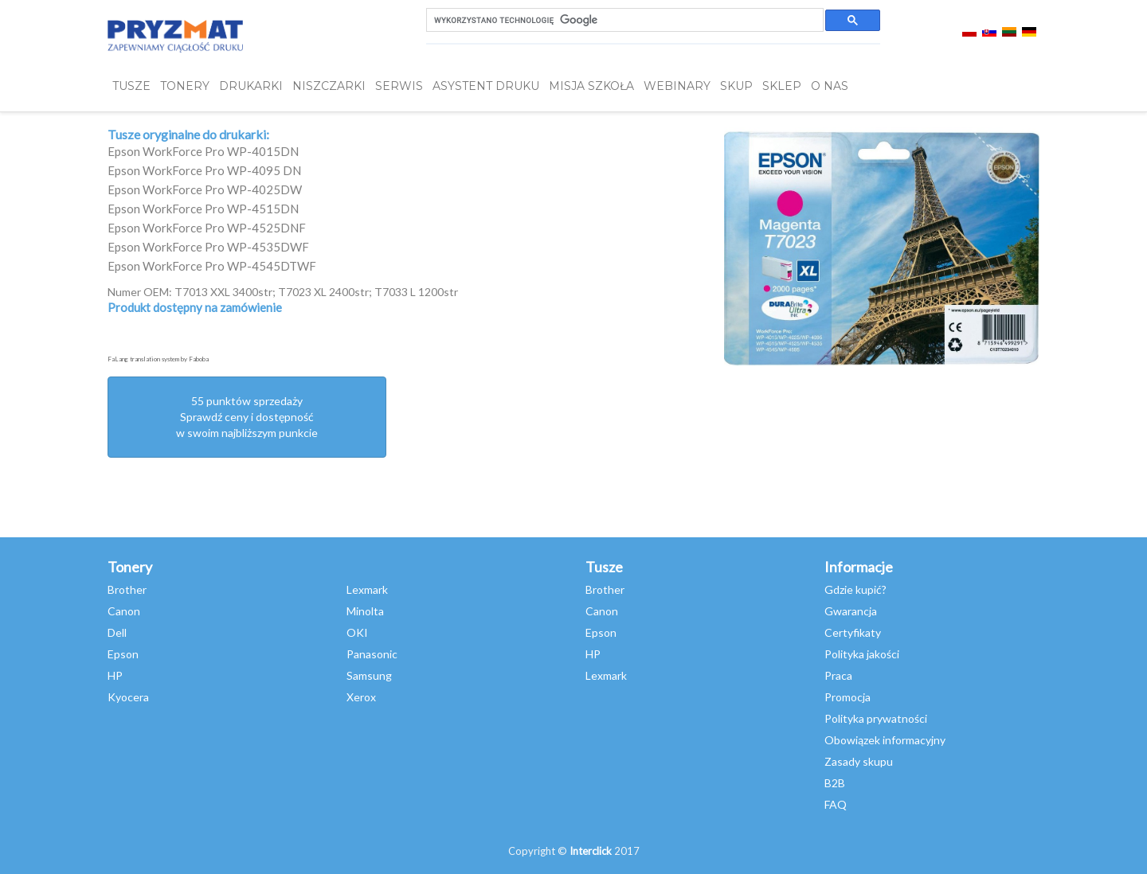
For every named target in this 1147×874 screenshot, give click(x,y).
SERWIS (399, 86)
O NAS (829, 86)
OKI (357, 632)
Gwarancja (850, 611)
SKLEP (781, 86)
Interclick (591, 851)
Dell (117, 632)
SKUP (736, 86)
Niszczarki (329, 86)
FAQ (835, 804)
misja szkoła (591, 86)
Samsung (369, 675)
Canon (124, 611)
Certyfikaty (852, 632)
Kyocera (128, 697)
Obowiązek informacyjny (884, 740)
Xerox (361, 697)
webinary (677, 86)
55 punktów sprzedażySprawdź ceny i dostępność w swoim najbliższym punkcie (247, 416)
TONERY (184, 86)
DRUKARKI (251, 86)
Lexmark (367, 589)
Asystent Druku (486, 86)
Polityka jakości (861, 654)
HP (115, 675)
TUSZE (131, 86)
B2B (834, 783)
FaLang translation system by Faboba (158, 359)
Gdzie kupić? (855, 589)
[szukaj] (623, 20)
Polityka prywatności (875, 718)
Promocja (847, 697)
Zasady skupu (858, 761)
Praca (838, 675)
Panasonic (371, 654)
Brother (127, 589)
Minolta (365, 611)
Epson (123, 654)
